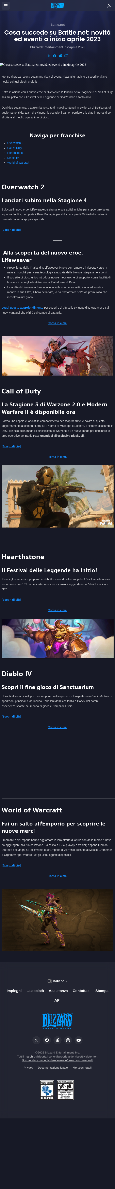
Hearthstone (15, 152)
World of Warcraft (18, 162)
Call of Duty (14, 148)
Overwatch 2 (15, 143)
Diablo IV (13, 157)
